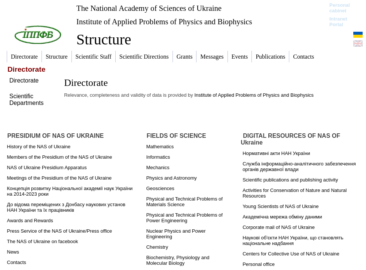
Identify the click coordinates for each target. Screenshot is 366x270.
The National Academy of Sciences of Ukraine (149, 8)
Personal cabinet (339, 7)
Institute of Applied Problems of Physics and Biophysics (164, 21)
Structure (103, 39)
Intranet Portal (338, 21)
